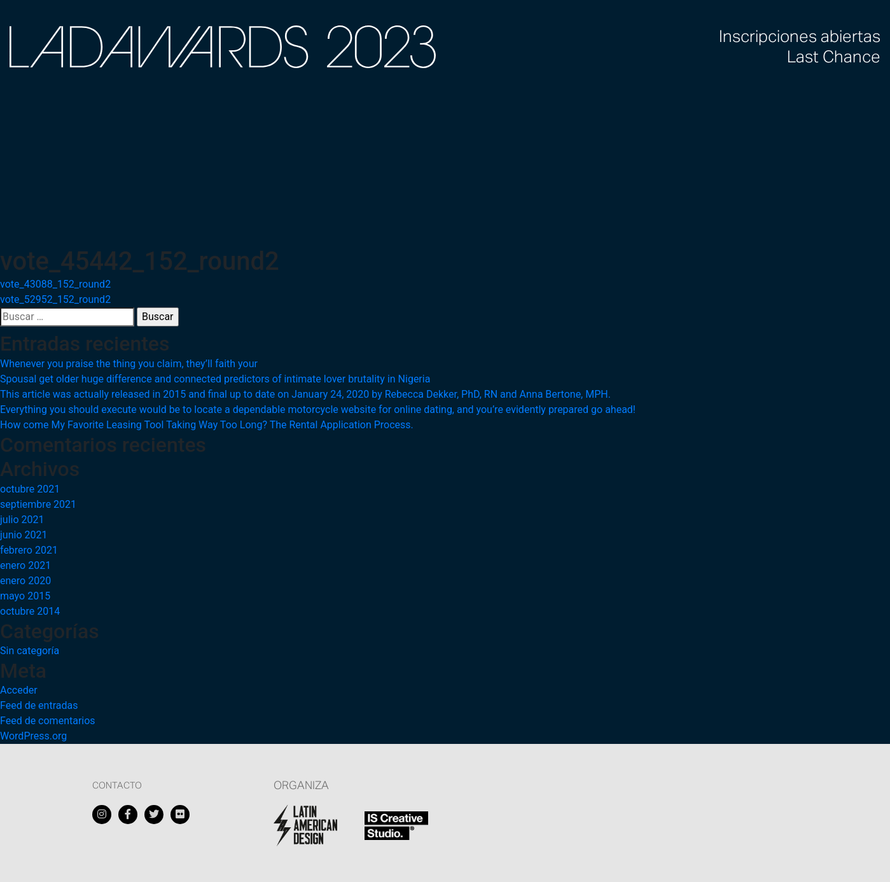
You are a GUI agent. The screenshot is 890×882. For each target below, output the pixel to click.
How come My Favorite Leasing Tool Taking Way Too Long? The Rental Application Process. (207, 425)
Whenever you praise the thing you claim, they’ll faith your (129, 364)
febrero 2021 (29, 550)
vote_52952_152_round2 (55, 299)
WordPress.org (33, 736)
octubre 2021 (30, 489)
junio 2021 (23, 535)
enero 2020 (25, 581)
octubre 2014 (30, 611)
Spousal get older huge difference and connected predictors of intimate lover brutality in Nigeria (215, 379)
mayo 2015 (25, 596)
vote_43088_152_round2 (55, 284)
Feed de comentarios (47, 721)
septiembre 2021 (38, 504)
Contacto (117, 785)
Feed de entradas (39, 705)
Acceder (19, 690)
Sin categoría (29, 651)
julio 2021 (22, 520)
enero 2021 (25, 565)
